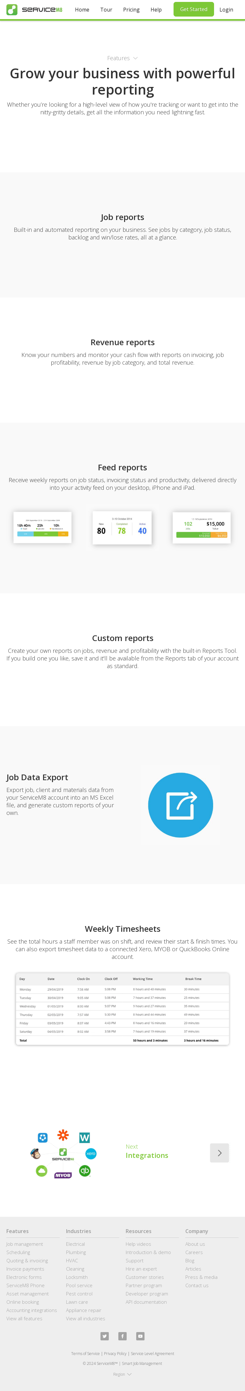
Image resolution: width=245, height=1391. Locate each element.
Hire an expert (141, 1269)
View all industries (85, 1318)
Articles (193, 1269)
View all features (24, 1318)
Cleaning (75, 1269)
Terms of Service (85, 1353)
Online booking (22, 1302)
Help (156, 9)
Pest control (79, 1293)
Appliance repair (83, 1310)
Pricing (131, 9)
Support (135, 1260)
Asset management (27, 1293)
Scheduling (18, 1252)
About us (195, 1244)
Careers (194, 1252)
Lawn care (77, 1302)
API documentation (146, 1302)
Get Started (193, 9)
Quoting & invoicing (27, 1260)
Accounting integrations (31, 1310)
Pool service (79, 1285)
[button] (122, 58)
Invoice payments (25, 1269)
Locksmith (77, 1277)
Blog (189, 1260)
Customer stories (145, 1277)
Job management (24, 1244)
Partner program (144, 1285)
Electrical (75, 1244)
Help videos (138, 1244)
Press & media (201, 1277)
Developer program (147, 1293)
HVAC (72, 1260)
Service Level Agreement (152, 1353)
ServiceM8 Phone (25, 1285)
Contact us (197, 1285)
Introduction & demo (148, 1252)
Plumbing (76, 1252)
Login (226, 9)
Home (82, 9)
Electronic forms (24, 1277)
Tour (106, 9)
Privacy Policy (115, 1353)
